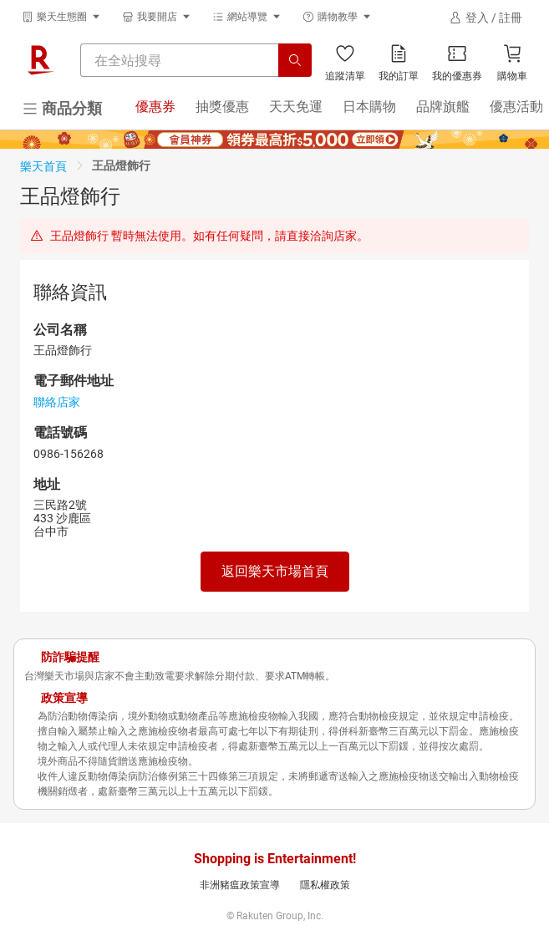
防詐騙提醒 (70, 657)
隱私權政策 (325, 885)
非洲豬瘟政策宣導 (240, 885)
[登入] (485, 18)
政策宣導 (64, 697)
